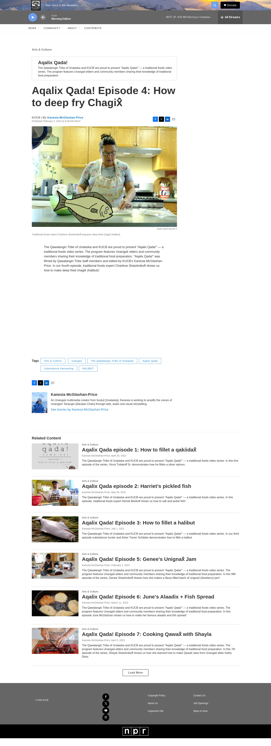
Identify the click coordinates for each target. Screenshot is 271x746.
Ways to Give (200, 719)
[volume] (43, 25)
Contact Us (199, 703)
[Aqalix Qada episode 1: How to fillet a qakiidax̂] (55, 464)
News (32, 36)
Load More (135, 680)
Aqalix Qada (150, 368)
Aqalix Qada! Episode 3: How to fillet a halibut (138, 530)
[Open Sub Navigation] (39, 36)
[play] (32, 25)
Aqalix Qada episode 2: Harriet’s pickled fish (136, 494)
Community (52, 36)
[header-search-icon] (216, 9)
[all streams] (230, 25)
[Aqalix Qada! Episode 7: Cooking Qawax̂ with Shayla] (55, 648)
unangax (77, 368)
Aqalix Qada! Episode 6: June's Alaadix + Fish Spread (148, 604)
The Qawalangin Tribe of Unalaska (112, 368)
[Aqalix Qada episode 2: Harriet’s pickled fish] (55, 500)
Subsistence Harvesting (58, 376)
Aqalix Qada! (53, 70)
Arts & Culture (42, 57)
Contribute (93, 36)
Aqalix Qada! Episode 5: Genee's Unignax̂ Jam (139, 567)
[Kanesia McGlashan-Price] (39, 410)
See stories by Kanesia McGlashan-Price (79, 417)
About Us (153, 711)
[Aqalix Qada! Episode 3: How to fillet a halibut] (55, 537)
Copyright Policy (156, 703)
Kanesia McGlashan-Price (65, 125)
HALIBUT (88, 376)
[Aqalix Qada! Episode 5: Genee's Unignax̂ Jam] (55, 573)
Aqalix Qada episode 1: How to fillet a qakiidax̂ (139, 457)
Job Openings (200, 711)
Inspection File (155, 719)
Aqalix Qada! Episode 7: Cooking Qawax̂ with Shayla (147, 642)
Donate (233, 9)
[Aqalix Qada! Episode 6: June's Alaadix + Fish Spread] (55, 611)
